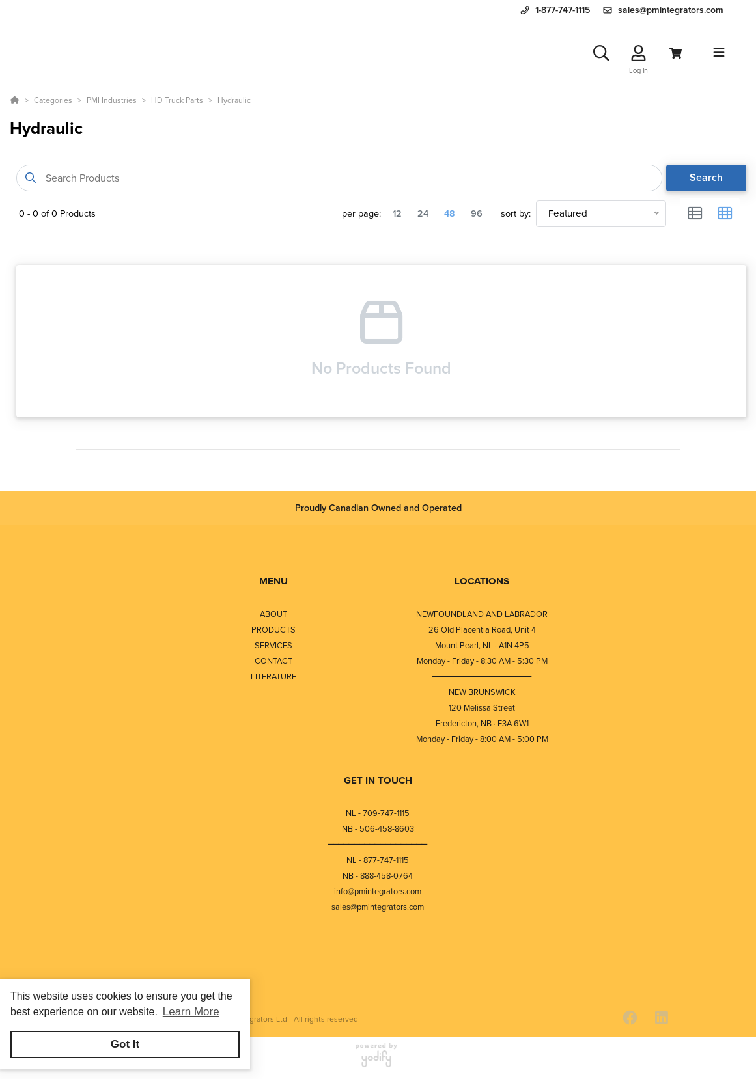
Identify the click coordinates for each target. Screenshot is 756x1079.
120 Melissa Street (482, 708)
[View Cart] (675, 53)
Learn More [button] (191, 1011)
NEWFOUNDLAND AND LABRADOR (482, 614)
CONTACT (273, 661)
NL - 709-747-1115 (378, 813)
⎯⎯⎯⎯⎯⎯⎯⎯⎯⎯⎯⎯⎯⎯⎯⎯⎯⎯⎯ (481, 676)
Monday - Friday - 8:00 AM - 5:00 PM (482, 739)
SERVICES (273, 645)
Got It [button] (125, 1044)
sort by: (516, 214)
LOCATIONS (482, 581)
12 (397, 213)
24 (422, 213)
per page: (361, 214)
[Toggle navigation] (719, 53)
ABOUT (273, 614)
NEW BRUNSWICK (482, 692)
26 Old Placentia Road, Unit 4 (482, 629)
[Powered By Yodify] (378, 1061)
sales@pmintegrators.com (377, 907)
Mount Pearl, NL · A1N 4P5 (482, 645)
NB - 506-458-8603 (378, 829)
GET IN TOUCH (378, 780)
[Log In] (638, 53)
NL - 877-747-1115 (377, 860)
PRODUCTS (273, 629)
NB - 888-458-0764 (378, 875)
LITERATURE (273, 676)
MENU (273, 581)
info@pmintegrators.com (377, 891)
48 (449, 213)
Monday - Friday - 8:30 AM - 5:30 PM (482, 661)
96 (477, 213)
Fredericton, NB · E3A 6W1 (482, 723)
